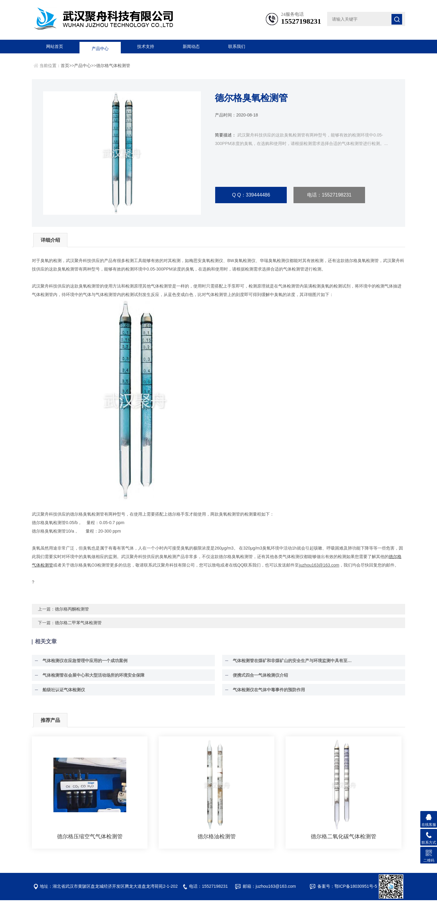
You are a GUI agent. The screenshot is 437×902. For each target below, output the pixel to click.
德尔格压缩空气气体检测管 (90, 838)
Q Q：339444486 (251, 195)
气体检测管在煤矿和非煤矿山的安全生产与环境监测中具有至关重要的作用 (293, 662)
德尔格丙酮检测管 (72, 610)
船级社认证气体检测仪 (62, 691)
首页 (65, 65)
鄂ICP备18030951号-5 (355, 888)
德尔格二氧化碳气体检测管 (343, 838)
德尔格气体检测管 (113, 65)
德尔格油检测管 (217, 838)
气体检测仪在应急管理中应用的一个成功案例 (83, 662)
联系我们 (236, 46)
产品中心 (100, 46)
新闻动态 (191, 46)
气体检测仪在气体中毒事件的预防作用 (267, 691)
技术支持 (145, 46)
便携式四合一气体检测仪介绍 (258, 677)
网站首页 (54, 46)
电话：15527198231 (329, 195)
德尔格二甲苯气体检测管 (78, 624)
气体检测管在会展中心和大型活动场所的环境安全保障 (92, 677)
